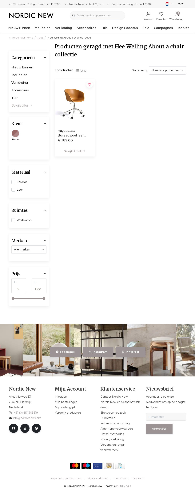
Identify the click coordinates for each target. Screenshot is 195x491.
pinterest (130, 352)
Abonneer (159, 428)
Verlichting (63, 28)
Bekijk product (75, 151)
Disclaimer (120, 478)
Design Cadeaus (125, 28)
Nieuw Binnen (19, 28)
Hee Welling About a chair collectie (69, 37)
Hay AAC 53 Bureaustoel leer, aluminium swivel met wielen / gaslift (74, 133)
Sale (145, 28)
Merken (183, 28)
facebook (65, 352)
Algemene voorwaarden (66, 478)
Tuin (104, 28)
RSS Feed (138, 478)
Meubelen (42, 28)
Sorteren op (140, 70)
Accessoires (86, 28)
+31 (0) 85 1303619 (26, 412)
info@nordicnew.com (25, 418)
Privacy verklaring (97, 478)
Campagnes (163, 28)
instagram (98, 352)
